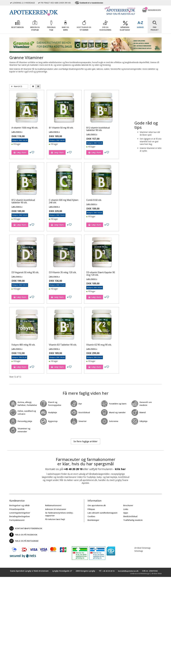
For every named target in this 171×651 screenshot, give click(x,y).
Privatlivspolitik (16, 508)
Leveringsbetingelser (19, 511)
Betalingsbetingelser (19, 515)
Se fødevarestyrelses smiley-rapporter (58, 512)
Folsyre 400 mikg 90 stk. (23, 344)
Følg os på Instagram (23, 539)
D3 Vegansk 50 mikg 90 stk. (25, 271)
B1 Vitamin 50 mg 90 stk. (61, 127)
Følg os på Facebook (22, 533)
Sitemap (138, 549)
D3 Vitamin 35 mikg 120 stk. (62, 271)
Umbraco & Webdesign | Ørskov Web (145, 574)
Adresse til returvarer (55, 508)
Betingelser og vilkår (18, 504)
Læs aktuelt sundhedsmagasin (102, 511)
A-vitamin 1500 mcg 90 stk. (24, 127)
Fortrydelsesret (16, 518)
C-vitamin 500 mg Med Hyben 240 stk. (63, 201)
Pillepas (91, 508)
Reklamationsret (53, 504)
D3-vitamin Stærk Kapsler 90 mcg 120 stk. (100, 273)
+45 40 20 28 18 (72, 468)
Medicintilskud (130, 515)
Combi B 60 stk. (94, 199)
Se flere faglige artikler (85, 440)
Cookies (91, 515)
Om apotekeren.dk (96, 504)
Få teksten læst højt (54, 517)
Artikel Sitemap (142, 546)
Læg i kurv (19, 152)
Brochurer (128, 504)
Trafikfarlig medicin (132, 518)
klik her (120, 468)
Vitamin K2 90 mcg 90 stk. (99, 344)
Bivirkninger (93, 518)
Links (125, 508)
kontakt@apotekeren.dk (25, 527)
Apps (125, 511)
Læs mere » (16, 131)
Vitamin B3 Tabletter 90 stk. (63, 344)
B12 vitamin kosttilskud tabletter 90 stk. (98, 129)
